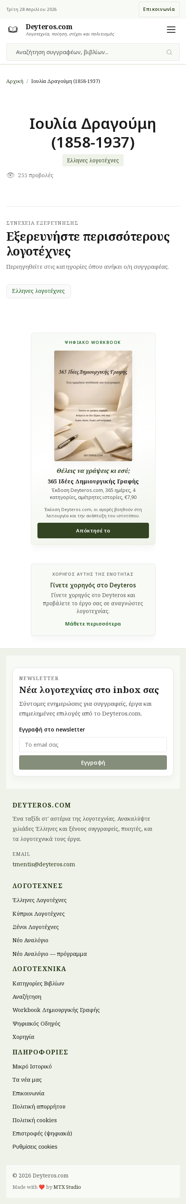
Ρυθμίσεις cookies (34, 1147)
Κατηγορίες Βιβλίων (38, 983)
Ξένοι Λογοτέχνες (35, 926)
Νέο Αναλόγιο (30, 940)
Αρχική (14, 81)
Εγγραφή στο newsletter (52, 729)
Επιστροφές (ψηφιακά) (42, 1133)
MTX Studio (67, 1186)
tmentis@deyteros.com (43, 864)
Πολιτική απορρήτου (39, 1106)
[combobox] (88, 52)
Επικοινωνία (159, 9)
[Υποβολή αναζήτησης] (169, 52)
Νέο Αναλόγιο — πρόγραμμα (49, 953)
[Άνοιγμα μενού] (171, 29)
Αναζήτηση (26, 996)
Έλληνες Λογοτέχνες (39, 900)
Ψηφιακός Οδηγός (36, 1023)
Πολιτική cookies (34, 1119)
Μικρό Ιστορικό (32, 1066)
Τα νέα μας (27, 1079)
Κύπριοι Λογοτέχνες (38, 913)
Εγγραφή (93, 762)
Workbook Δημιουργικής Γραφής (56, 1010)
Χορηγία (23, 1036)
